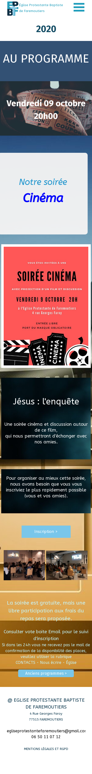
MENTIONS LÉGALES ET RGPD (46, 749)
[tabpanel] (42, 8)
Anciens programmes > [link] (46, 673)
